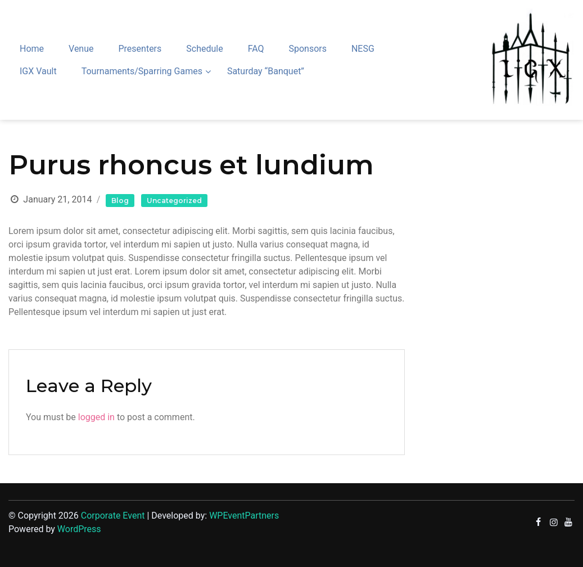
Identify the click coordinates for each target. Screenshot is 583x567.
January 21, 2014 (57, 199)
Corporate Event (113, 515)
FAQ (256, 48)
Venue (81, 48)
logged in (96, 417)
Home (32, 48)
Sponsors (307, 48)
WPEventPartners (244, 515)
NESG (362, 48)
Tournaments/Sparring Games (142, 71)
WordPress (79, 529)
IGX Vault (38, 71)
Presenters (139, 48)
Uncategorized (174, 200)
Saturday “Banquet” (265, 71)
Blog (120, 200)
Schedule (204, 48)
